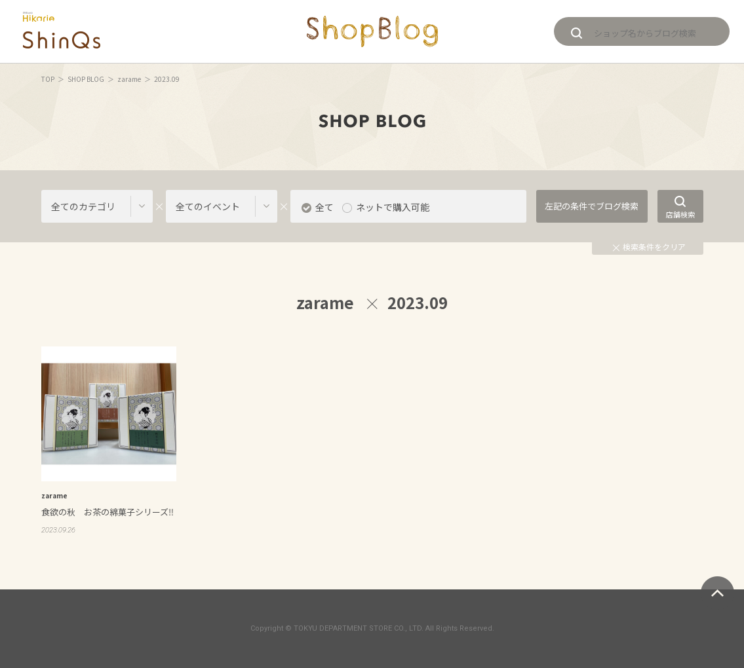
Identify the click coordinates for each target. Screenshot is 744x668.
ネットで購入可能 (392, 206)
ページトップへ (717, 593)
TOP (47, 79)
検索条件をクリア (649, 246)
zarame (129, 79)
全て (324, 206)
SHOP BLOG (86, 79)
